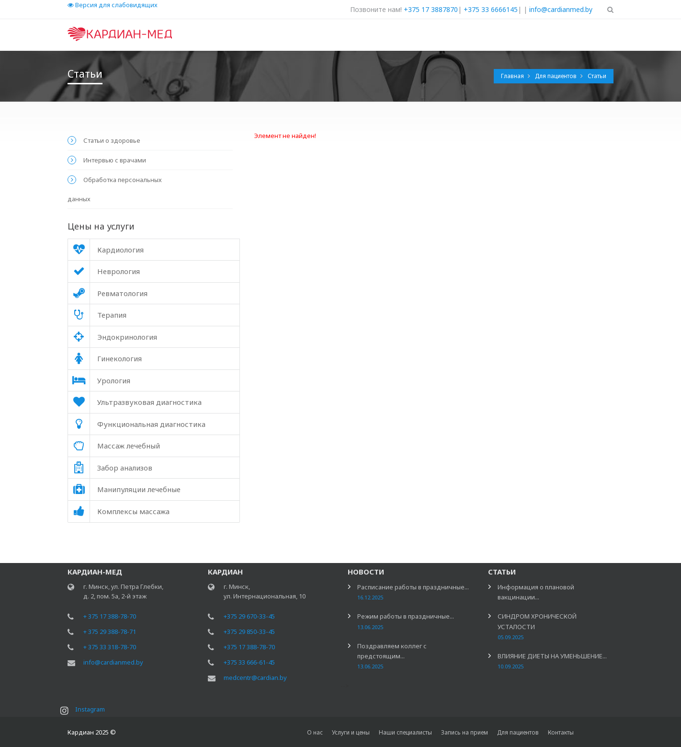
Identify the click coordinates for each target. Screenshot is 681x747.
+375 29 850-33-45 (249, 632)
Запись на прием (464, 732)
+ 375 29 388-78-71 (109, 632)
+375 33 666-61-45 (249, 663)
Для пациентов (556, 76)
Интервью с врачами (114, 160)
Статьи (597, 76)
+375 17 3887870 (431, 9)
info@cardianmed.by (560, 9)
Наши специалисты (405, 732)
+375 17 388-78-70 (249, 648)
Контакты (561, 732)
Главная (513, 76)
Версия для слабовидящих (113, 4)
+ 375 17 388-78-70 (109, 617)
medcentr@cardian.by (255, 678)
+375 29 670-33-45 (249, 617)
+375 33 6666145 (491, 9)
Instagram (91, 710)
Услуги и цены (351, 732)
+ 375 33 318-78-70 (109, 648)
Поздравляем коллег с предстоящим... (392, 657)
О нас (315, 732)
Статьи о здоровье (111, 140)
